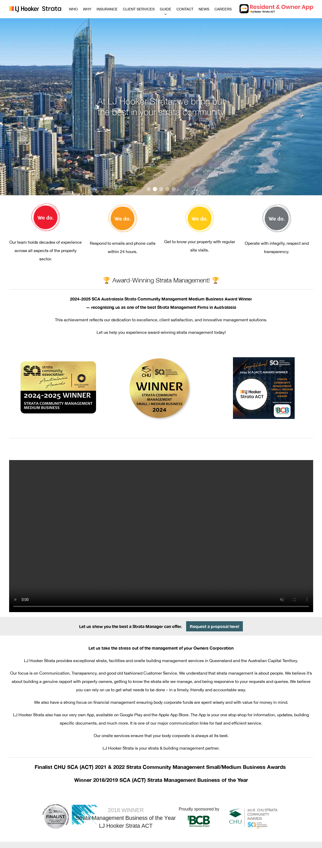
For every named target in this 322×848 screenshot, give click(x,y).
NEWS (204, 9)
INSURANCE (107, 9)
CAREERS (223, 9)
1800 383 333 (184, 812)
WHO (73, 9)
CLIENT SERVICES (139, 9)
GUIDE (165, 9)
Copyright (184, 841)
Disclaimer (167, 841)
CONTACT (184, 9)
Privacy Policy (203, 841)
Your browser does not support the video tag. (161, 491)
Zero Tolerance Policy (143, 841)
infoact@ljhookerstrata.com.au (205, 819)
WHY (87, 9)
